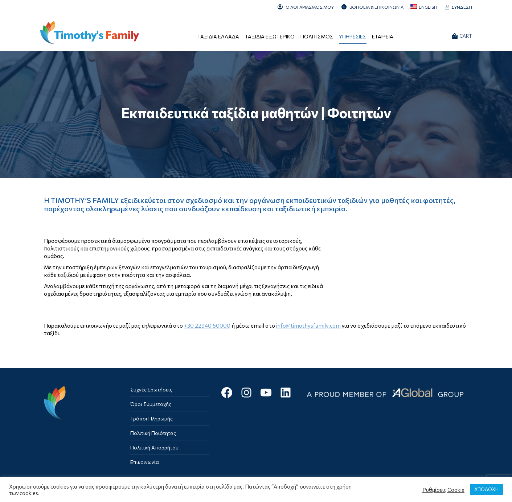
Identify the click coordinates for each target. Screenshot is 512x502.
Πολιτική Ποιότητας (153, 433)
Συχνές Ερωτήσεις (151, 389)
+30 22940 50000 (207, 325)
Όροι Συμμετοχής (150, 404)
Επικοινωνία (144, 462)
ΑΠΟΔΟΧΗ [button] (486, 489)
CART (462, 36)
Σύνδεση (458, 7)
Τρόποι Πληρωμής (151, 418)
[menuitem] (423, 7)
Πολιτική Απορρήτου (154, 447)
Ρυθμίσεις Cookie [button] (443, 489)
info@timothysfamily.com (308, 325)
